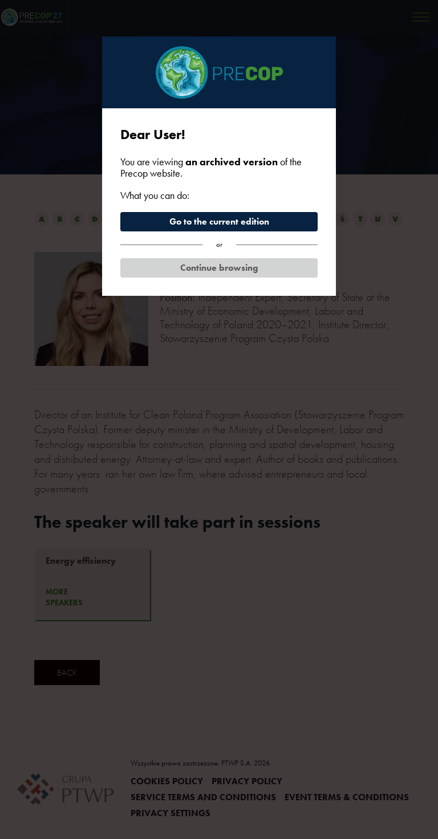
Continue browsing (219, 268)
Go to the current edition (219, 221)
